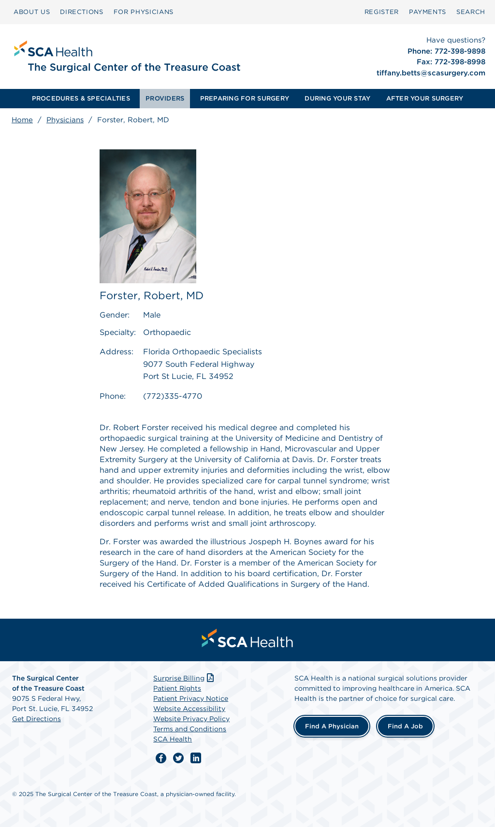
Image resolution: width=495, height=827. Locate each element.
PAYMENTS (427, 11)
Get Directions (36, 719)
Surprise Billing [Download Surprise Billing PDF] (184, 678)
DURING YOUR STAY (337, 98)
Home (22, 120)
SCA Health (172, 739)
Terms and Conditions (189, 729)
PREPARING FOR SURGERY (244, 98)
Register (381, 11)
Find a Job (405, 726)
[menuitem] (32, 12)
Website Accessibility (189, 708)
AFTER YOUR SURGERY (425, 98)
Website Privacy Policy (191, 719)
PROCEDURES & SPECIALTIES (81, 98)
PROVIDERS (165, 98)
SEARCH (470, 11)
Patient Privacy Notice (190, 698)
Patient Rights (177, 688)
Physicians (65, 120)
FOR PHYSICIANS (144, 11)
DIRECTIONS (81, 11)
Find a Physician (332, 726)
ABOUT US (32, 11)
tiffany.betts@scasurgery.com (431, 73)
